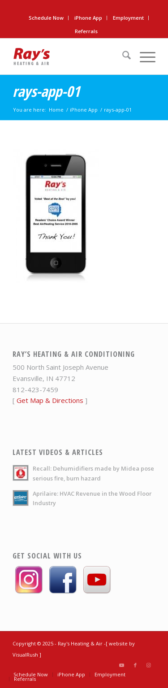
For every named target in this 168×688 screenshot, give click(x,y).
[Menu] (143, 56)
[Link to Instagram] (148, 665)
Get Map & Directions (50, 400)
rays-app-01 (46, 91)
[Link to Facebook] (135, 665)
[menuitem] (46, 18)
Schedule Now (46, 17)
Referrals (86, 31)
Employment (128, 17)
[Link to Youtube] (122, 665)
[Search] (122, 56)
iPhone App (88, 17)
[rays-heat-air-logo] (70, 56)
